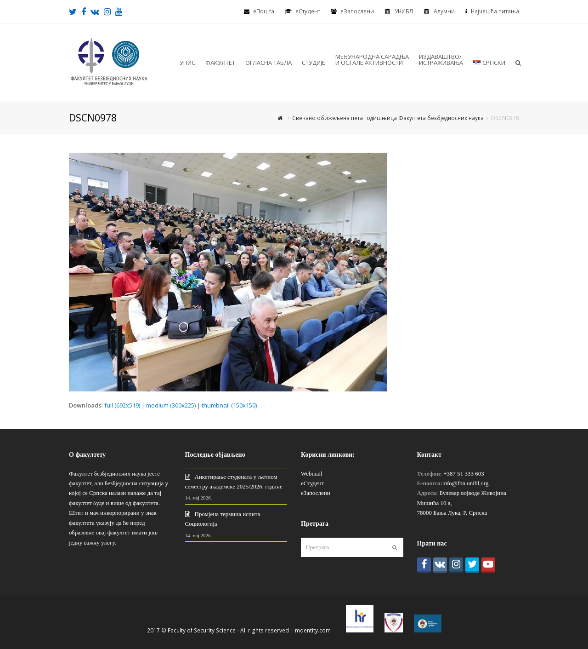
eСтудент (307, 11)
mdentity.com (313, 630)
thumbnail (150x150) (229, 405)
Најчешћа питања (495, 11)
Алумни (444, 11)
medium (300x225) (171, 405)
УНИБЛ (404, 11)
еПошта (263, 11)
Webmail (311, 473)
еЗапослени (357, 11)
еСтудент (312, 483)
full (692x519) (122, 405)
